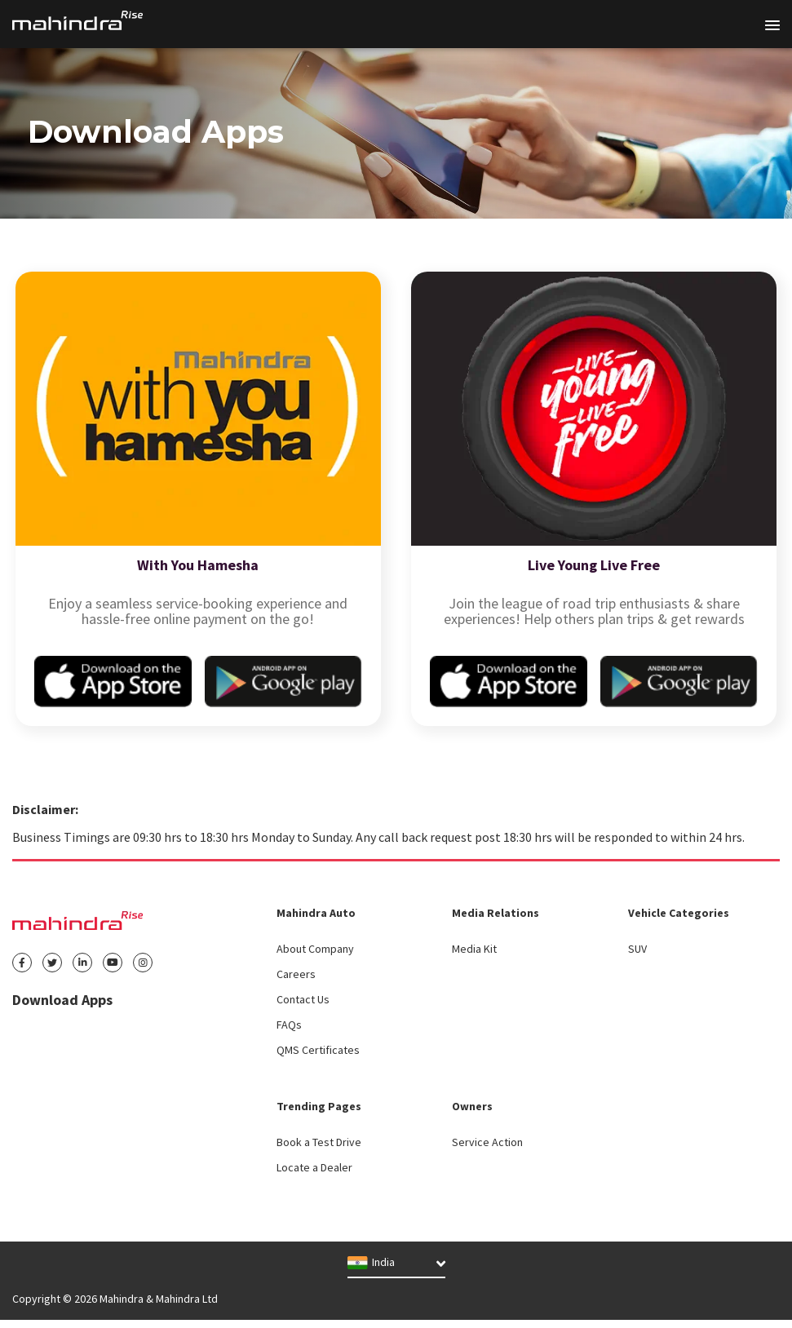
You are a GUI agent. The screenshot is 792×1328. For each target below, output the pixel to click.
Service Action (487, 1142)
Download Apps (62, 999)
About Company (315, 948)
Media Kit (474, 948)
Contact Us (303, 999)
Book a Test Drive (319, 1142)
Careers (296, 974)
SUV (637, 948)
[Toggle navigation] (772, 24)
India (371, 1262)
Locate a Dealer (314, 1167)
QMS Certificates (318, 1049)
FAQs (289, 1024)
